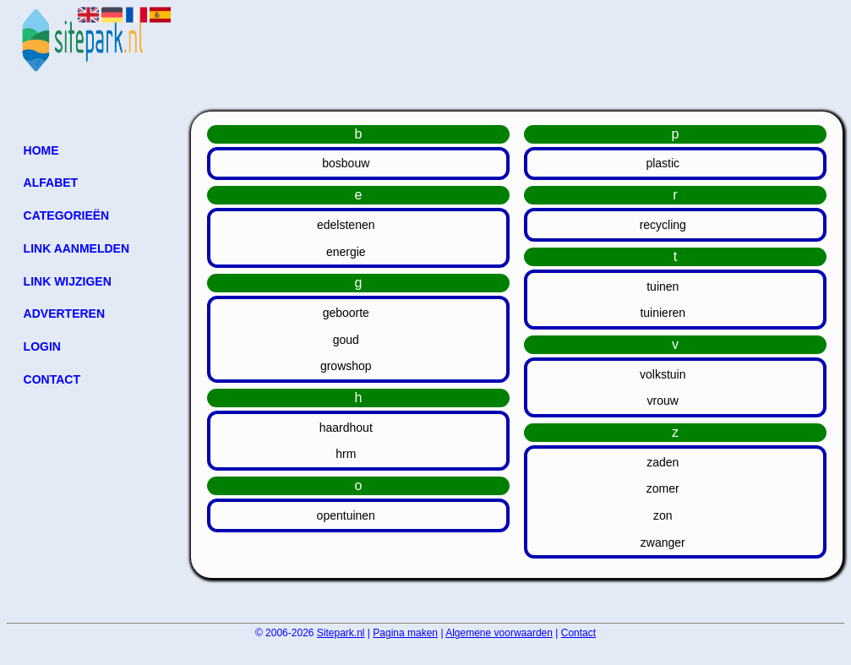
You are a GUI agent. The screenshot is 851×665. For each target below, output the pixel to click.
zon (663, 515)
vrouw (663, 400)
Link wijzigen (68, 281)
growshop (346, 366)
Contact (52, 379)
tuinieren (662, 312)
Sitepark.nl (341, 633)
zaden (662, 462)
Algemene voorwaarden (499, 633)
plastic (662, 163)
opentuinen (346, 515)
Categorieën (67, 215)
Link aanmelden (76, 248)
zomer (662, 488)
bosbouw (345, 163)
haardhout (346, 427)
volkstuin (662, 374)
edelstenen (346, 225)
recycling (663, 225)
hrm (345, 454)
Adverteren (64, 313)
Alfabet (51, 182)
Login (42, 346)
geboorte (346, 312)
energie (346, 252)
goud (346, 339)
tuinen (662, 286)
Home (41, 150)
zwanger (663, 542)
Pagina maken (405, 633)
